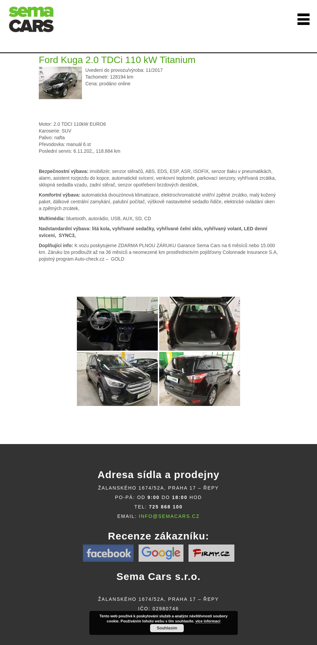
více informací (207, 621)
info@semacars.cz (169, 516)
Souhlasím (167, 628)
